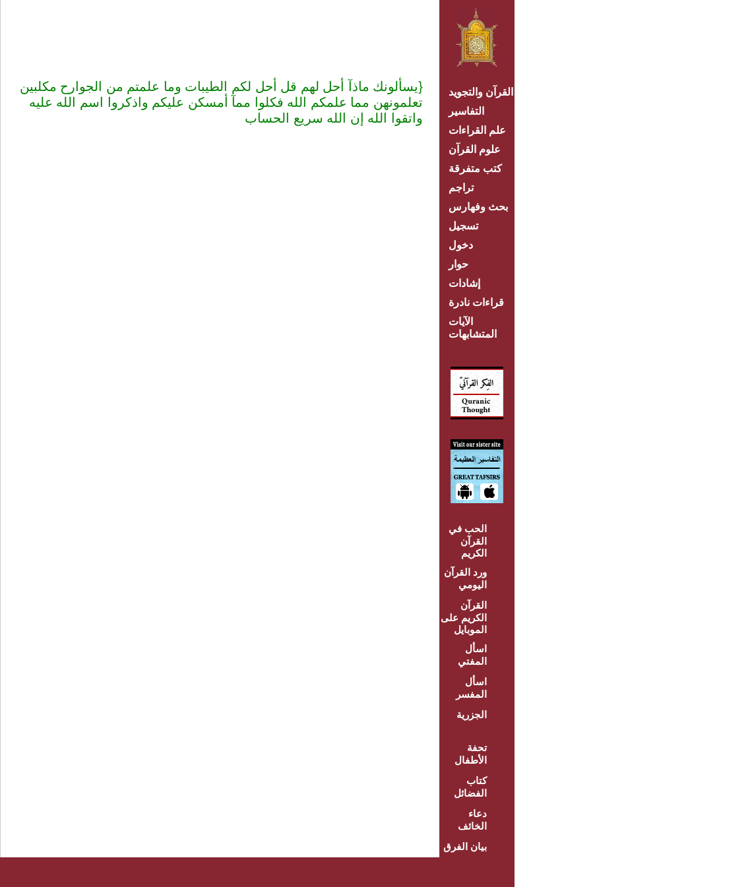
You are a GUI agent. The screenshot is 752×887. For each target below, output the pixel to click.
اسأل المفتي (472, 655)
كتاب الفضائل (470, 787)
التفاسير (466, 111)
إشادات (464, 283)
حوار (458, 264)
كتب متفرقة (475, 168)
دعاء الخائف (472, 820)
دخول (461, 245)
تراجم (461, 187)
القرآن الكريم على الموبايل (464, 617)
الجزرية (471, 714)
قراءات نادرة (476, 302)
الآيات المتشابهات (473, 328)
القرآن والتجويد (481, 92)
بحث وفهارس (481, 206)
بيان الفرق (465, 846)
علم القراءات (477, 130)
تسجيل (463, 225)
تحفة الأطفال (470, 754)
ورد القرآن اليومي (465, 578)
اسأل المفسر (471, 688)
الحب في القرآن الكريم (468, 541)
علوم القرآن (475, 149)
